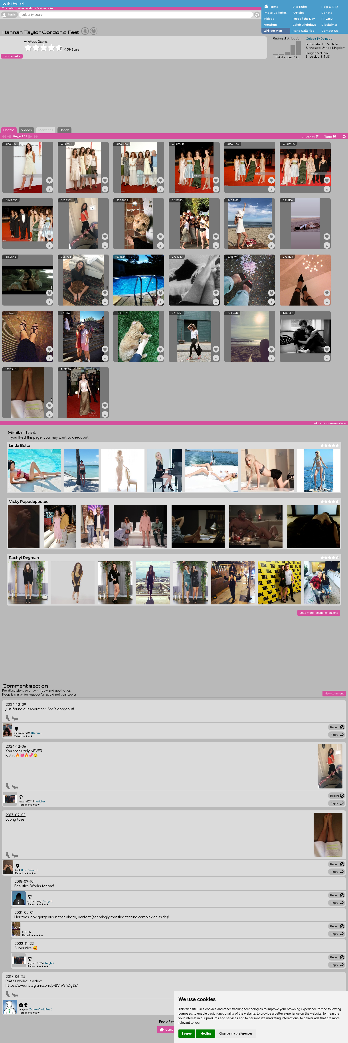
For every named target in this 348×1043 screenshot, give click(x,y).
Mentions (270, 24)
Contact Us (329, 30)
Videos (269, 18)
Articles (298, 12)
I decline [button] (205, 1033)
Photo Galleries (275, 12)
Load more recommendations (319, 612)
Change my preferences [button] (235, 1033)
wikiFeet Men (273, 30)
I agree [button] (187, 1033)
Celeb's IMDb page (319, 38)
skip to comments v (330, 423)
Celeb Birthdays (304, 24)
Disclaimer (329, 24)
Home (274, 6)
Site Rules (300, 6)
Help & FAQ (329, 6)
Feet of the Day (304, 18)
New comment (334, 693)
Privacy (327, 18)
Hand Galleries (303, 30)
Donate (326, 12)
